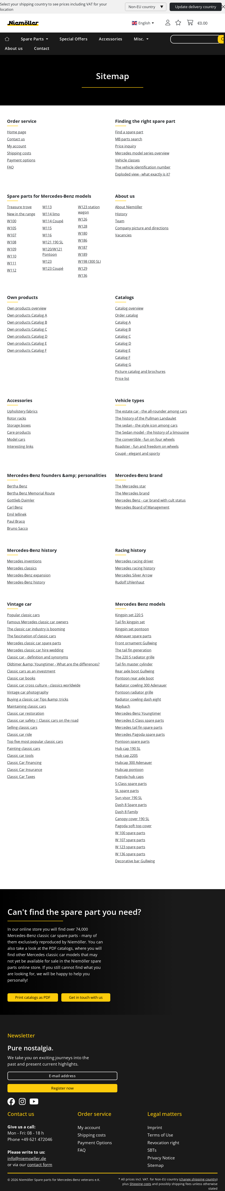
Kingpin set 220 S (129, 615)
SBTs (151, 1150)
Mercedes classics (22, 568)
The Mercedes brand (132, 493)
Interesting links (20, 446)
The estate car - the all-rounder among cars (151, 411)
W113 (47, 207)
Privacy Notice (161, 1158)
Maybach (122, 706)
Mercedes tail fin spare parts (138, 727)
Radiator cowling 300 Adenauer (141, 685)
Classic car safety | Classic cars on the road (42, 720)
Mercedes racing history (135, 568)
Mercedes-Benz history (26, 582)
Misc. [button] (139, 39)
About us (14, 48)
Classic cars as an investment (31, 671)
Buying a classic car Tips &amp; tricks (37, 699)
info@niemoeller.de (26, 1158)
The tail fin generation (133, 650)
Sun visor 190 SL (128, 797)
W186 (82, 240)
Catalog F (122, 357)
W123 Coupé (52, 268)
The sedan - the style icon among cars (146, 425)
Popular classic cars (23, 615)
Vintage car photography (27, 692)
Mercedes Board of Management (142, 507)
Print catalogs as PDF (32, 997)
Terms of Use (160, 1135)
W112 (11, 270)
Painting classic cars (23, 748)
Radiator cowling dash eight (138, 699)
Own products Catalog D (27, 336)
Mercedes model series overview (142, 153)
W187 (82, 247)
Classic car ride (19, 734)
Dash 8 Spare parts (131, 804)
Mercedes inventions (24, 561)
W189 (82, 254)
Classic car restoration (25, 713)
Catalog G (123, 364)
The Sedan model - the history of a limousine (152, 432)
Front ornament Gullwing (136, 643)
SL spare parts (127, 790)
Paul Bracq (16, 521)
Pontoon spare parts (132, 741)
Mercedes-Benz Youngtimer (138, 713)
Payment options (21, 160)
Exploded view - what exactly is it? (142, 174)
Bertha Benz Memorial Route (31, 493)
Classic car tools (20, 755)
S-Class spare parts (131, 783)
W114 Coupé (52, 221)
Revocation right (163, 1143)
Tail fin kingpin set (130, 622)
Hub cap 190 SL (127, 748)
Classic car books (21, 678)
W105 (11, 228)
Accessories (110, 39)
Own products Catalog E (27, 343)
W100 (11, 221)
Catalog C (123, 336)
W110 (11, 256)
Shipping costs (19, 153)
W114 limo (51, 214)
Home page (16, 132)
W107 (11, 235)
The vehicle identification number (143, 167)
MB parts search (128, 139)
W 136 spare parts (130, 854)
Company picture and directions (142, 228)
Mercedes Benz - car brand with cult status (150, 500)
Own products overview (26, 308)
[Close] (223, 7)
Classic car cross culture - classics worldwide (43, 685)
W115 (47, 228)
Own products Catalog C (27, 329)
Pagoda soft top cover (133, 825)
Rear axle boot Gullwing (134, 671)
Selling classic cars (22, 727)
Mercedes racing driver (134, 561)
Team (119, 221)
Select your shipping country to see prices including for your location (53, 7)
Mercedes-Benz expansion (29, 575)
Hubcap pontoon (129, 769)
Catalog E (123, 350)
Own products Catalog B (27, 322)
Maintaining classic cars (26, 706)
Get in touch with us (86, 997)
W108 (11, 242)
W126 (82, 219)
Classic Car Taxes (21, 776)
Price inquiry (125, 146)
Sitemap (155, 1165)
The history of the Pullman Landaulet (145, 418)
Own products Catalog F (27, 350)
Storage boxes (19, 425)
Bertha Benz (17, 486)
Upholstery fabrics (22, 411)
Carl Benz (15, 507)
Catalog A (123, 322)
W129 (82, 268)
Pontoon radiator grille (134, 692)
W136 (82, 275)
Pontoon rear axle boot (134, 678)
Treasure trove (19, 207)
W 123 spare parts (130, 847)
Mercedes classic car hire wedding (35, 650)
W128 (82, 226)
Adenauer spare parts (133, 636)
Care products (19, 432)
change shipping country (198, 1179)
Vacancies (123, 235)
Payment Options (95, 1143)
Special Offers (73, 39)
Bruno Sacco (17, 528)
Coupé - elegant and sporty (137, 453)
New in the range (21, 214)
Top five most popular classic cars (35, 741)
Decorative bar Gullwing (135, 861)
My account (16, 146)
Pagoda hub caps (129, 776)
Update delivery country (195, 6)
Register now (62, 1088)
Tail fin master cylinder (134, 664)
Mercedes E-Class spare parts (139, 720)
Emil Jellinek (16, 514)
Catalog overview (129, 308)
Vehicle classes (127, 160)
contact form (39, 1164)
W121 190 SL (52, 242)
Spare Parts (33, 39)
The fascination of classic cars (31, 636)
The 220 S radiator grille (134, 657)
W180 (82, 233)
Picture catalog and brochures (140, 371)
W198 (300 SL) (89, 261)
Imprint (154, 1127)
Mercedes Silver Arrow (133, 575)
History (121, 214)
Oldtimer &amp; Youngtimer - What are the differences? (53, 664)
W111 (11, 263)
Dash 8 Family (126, 811)
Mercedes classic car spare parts (34, 643)
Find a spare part (129, 132)
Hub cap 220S (126, 755)
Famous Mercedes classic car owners (37, 622)
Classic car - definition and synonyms (37, 657)
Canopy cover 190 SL (132, 818)
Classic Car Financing (24, 762)
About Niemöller (128, 207)
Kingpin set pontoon (132, 629)
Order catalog (126, 315)
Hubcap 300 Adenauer (133, 762)
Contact (41, 48)
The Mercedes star (130, 486)
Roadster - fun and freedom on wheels (147, 446)
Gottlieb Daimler (20, 500)
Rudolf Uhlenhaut (129, 582)
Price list (122, 378)
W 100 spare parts (130, 832)
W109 (11, 249)
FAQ (10, 167)
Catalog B (123, 329)
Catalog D (123, 343)
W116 (47, 235)
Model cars (16, 439)
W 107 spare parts (130, 840)
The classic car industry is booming (36, 629)
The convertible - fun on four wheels (145, 439)
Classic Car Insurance (24, 769)
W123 (47, 261)
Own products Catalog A (27, 315)
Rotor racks (16, 418)
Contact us (16, 139)
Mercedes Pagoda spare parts (140, 734)
